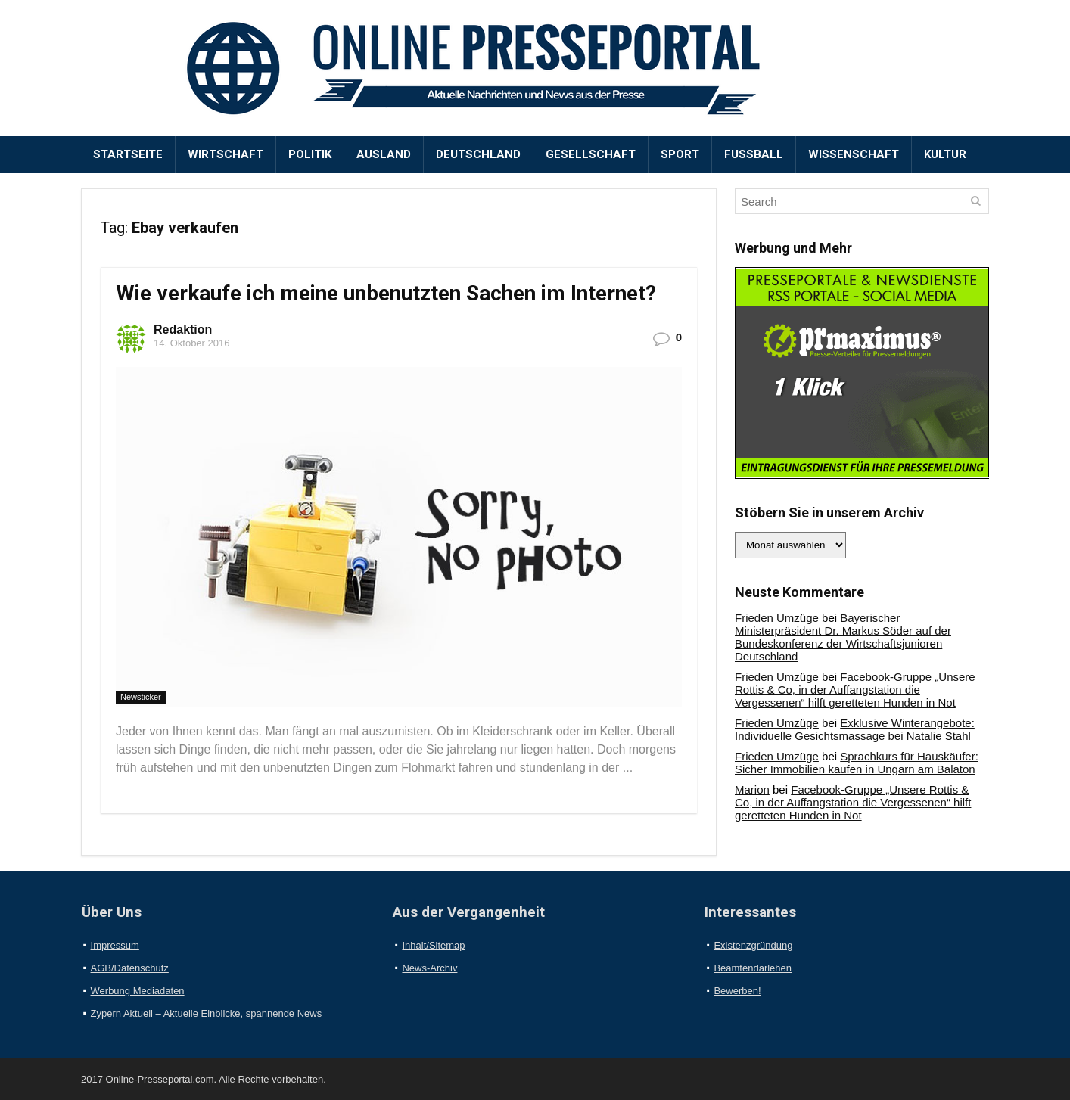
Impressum (115, 945)
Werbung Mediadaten (138, 990)
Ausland (383, 154)
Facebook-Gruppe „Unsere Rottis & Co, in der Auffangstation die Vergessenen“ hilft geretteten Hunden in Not (855, 689)
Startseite (128, 154)
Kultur (945, 154)
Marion (752, 789)
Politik (309, 154)
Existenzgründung (753, 945)
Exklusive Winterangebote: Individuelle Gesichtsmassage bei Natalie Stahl (855, 729)
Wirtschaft (225, 154)
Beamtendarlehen (753, 968)
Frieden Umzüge (777, 617)
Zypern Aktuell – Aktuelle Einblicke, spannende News (206, 1013)
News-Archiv (429, 968)
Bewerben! (737, 990)
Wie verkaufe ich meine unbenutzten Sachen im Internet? (386, 293)
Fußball (753, 154)
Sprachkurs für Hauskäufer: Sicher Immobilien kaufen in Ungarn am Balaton (856, 762)
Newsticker (140, 696)
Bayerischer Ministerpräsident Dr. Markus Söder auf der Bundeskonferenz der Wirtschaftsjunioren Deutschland (843, 637)
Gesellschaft (591, 154)
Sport (680, 154)
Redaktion (183, 329)
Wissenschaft (853, 154)
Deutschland (478, 154)
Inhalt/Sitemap (433, 945)
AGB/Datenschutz (130, 968)
